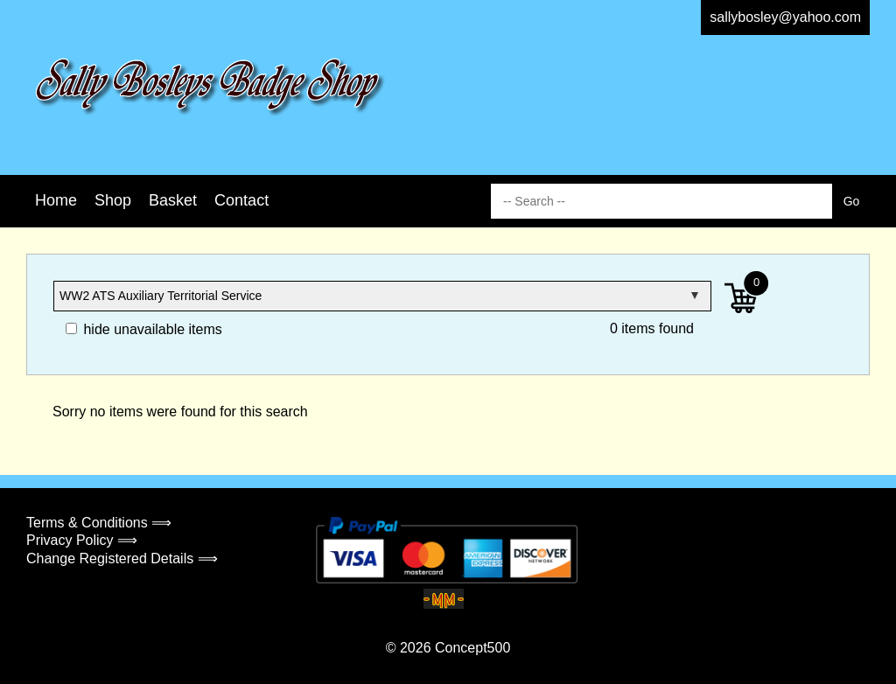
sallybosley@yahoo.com (785, 17)
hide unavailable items (144, 329)
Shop (112, 200)
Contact (241, 200)
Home (56, 200)
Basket (173, 200)
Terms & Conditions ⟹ (99, 522)
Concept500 (472, 647)
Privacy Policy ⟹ (81, 540)
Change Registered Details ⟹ (122, 558)
